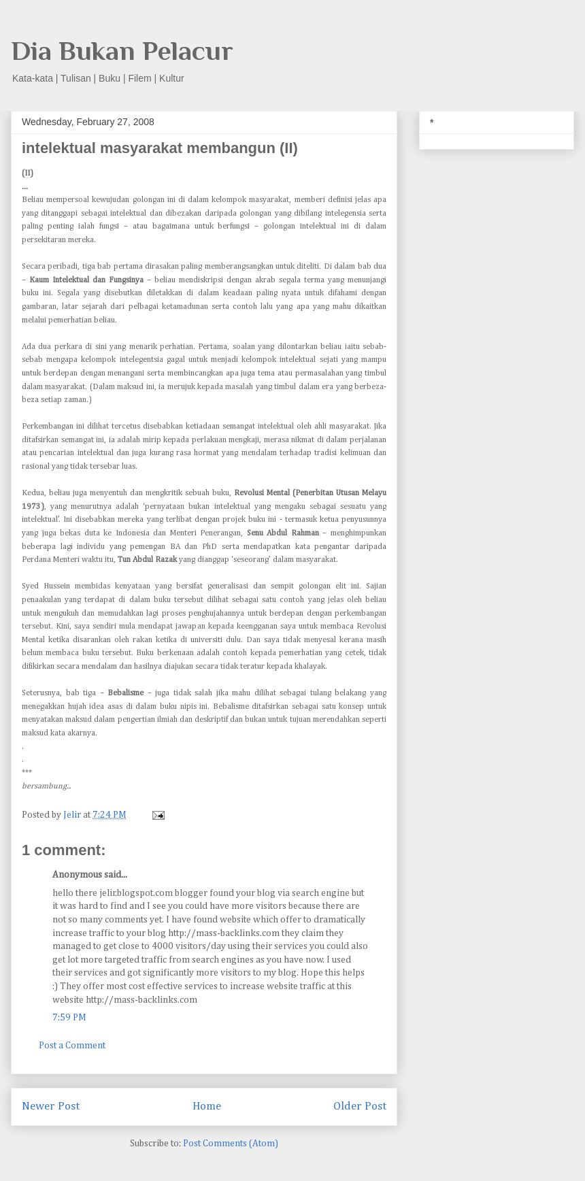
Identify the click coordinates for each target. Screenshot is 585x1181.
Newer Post (51, 1106)
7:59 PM (69, 1017)
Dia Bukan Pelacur (122, 50)
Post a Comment (72, 1045)
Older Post (359, 1106)
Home (207, 1106)
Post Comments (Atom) (230, 1143)
